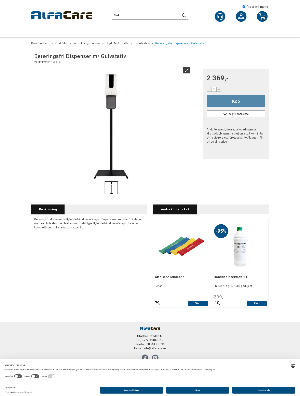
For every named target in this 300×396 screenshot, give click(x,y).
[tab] (48, 209)
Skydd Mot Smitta (117, 43)
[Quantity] (214, 89)
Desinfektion (142, 43)
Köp (236, 101)
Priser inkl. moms (256, 6)
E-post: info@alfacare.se (150, 348)
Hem (46, 43)
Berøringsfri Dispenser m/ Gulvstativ (180, 43)
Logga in (241, 17)
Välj (198, 303)
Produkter (61, 43)
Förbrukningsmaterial (86, 43)
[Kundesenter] (220, 16)
